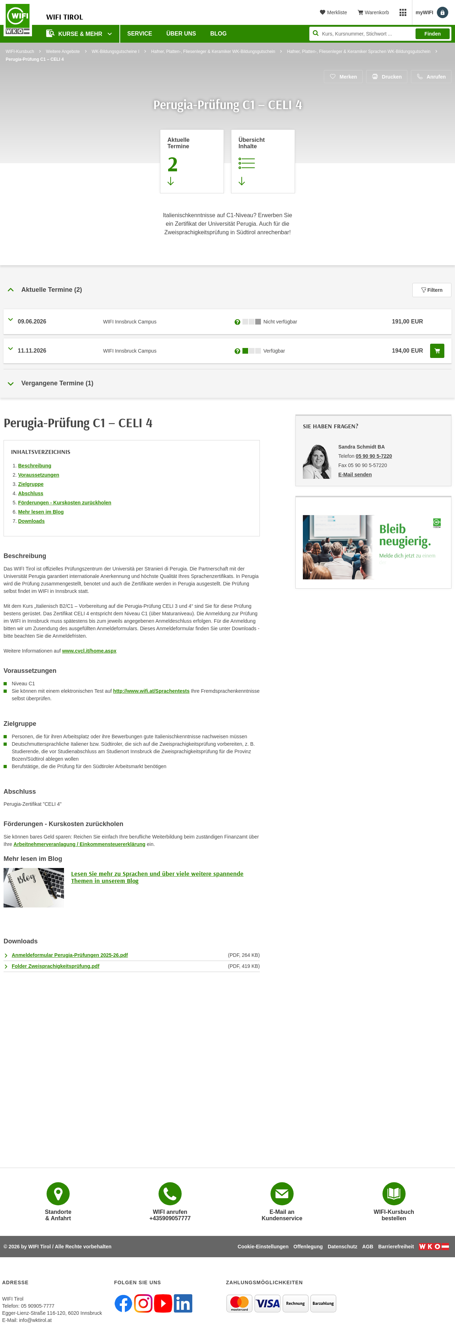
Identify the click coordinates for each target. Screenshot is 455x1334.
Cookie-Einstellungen (263, 1246)
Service (139, 34)
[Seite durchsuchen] (380, 34)
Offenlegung (308, 1246)
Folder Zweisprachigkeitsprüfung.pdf (56, 966)
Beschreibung (34, 465)
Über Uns (181, 34)
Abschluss (30, 493)
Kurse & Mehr (75, 33)
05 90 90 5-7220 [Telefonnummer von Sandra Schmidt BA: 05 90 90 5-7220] (374, 456)
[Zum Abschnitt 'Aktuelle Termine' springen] (192, 161)
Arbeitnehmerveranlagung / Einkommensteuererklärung (79, 844)
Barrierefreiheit (396, 1246)
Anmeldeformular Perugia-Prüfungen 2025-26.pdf (70, 955)
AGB (367, 1246)
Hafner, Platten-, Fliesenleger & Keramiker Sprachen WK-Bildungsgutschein (358, 51)
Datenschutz (342, 1246)
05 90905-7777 (37, 1306)
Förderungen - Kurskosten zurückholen (64, 502)
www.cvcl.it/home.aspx (89, 651)
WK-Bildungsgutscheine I (115, 51)
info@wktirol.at (35, 1320)
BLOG (218, 34)
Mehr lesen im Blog (41, 512)
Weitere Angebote (63, 51)
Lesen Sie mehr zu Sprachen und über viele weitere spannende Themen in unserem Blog (157, 877)
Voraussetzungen (38, 475)
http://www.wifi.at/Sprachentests (151, 691)
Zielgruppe (31, 484)
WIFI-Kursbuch (20, 51)
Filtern (432, 290)
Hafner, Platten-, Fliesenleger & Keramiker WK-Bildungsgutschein (213, 51)
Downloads (31, 521)
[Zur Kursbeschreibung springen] (263, 161)
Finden (432, 34)
